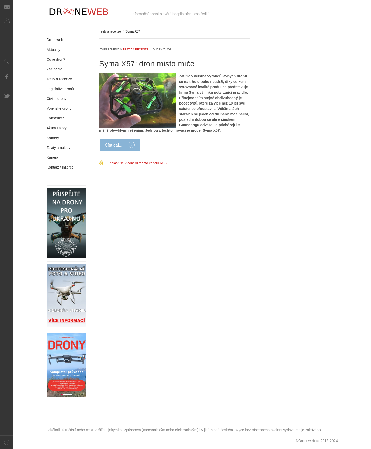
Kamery (53, 138)
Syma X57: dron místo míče (147, 63)
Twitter (6, 95)
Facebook (6, 76)
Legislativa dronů (60, 89)
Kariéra (52, 157)
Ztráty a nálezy (58, 148)
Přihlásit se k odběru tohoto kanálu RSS (137, 163)
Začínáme (55, 69)
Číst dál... (114, 145)
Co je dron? (56, 59)
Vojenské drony (59, 108)
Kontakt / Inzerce (60, 167)
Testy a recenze (110, 31)
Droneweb (55, 40)
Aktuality (53, 49)
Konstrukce (56, 118)
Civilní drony (56, 99)
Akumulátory (57, 128)
